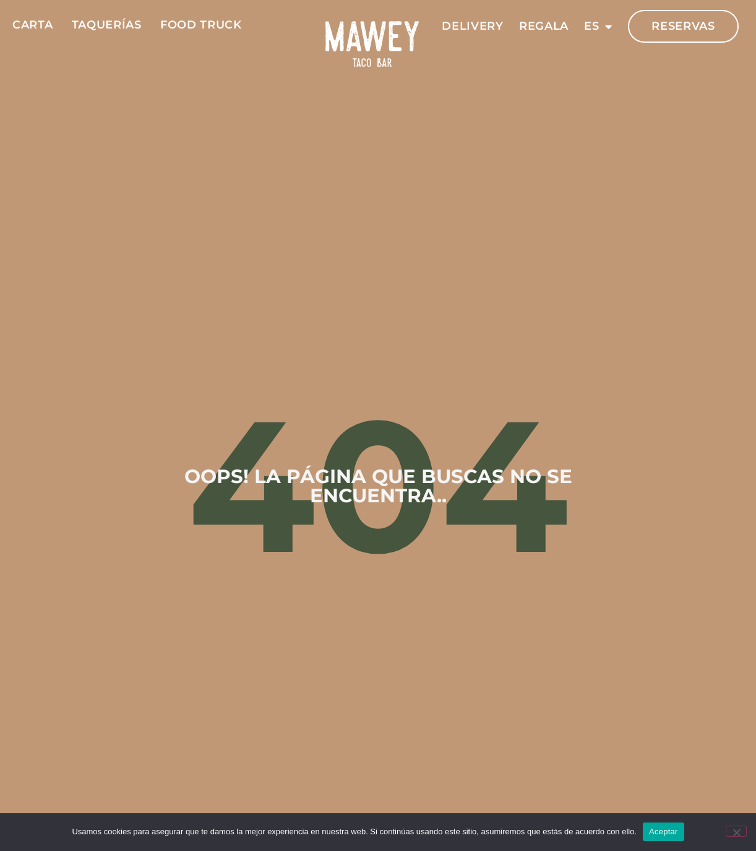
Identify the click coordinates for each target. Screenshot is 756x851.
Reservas (683, 26)
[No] (736, 831)
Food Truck (201, 25)
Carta (32, 25)
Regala (544, 26)
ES (598, 26)
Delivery (473, 26)
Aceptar (663, 831)
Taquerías (107, 25)
